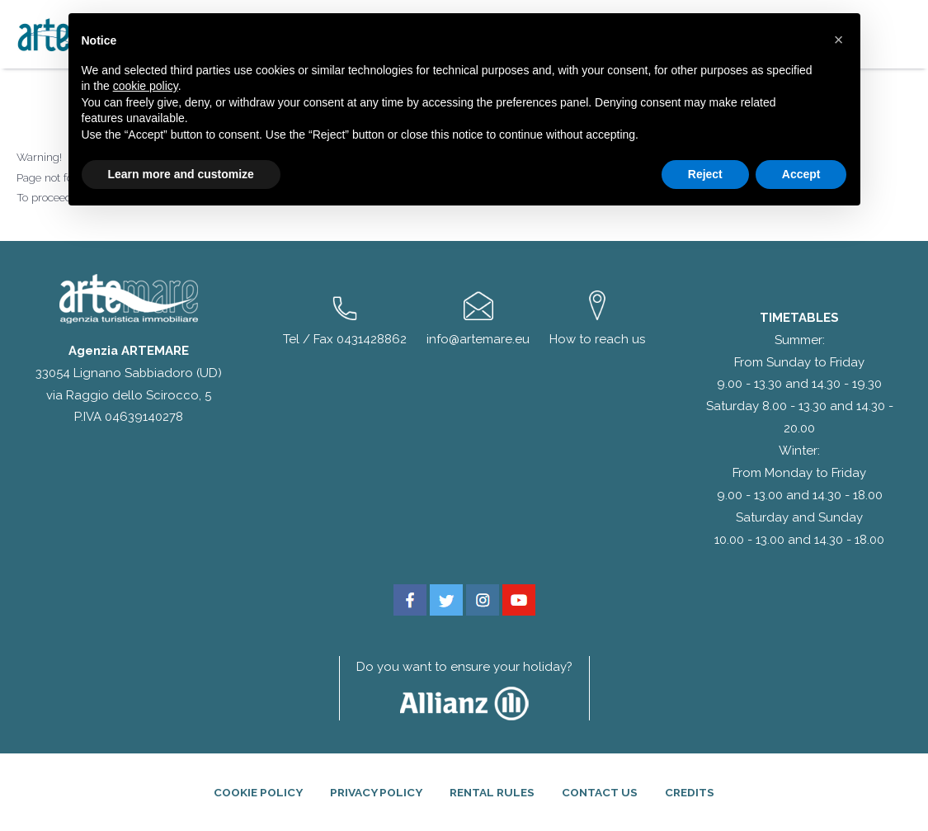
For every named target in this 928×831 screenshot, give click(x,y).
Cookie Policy (258, 792)
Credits (689, 792)
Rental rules (492, 792)
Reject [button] (705, 174)
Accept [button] (801, 174)
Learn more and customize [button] (181, 174)
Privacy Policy (376, 792)
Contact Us (600, 792)
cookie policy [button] (145, 85)
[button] (839, 39)
